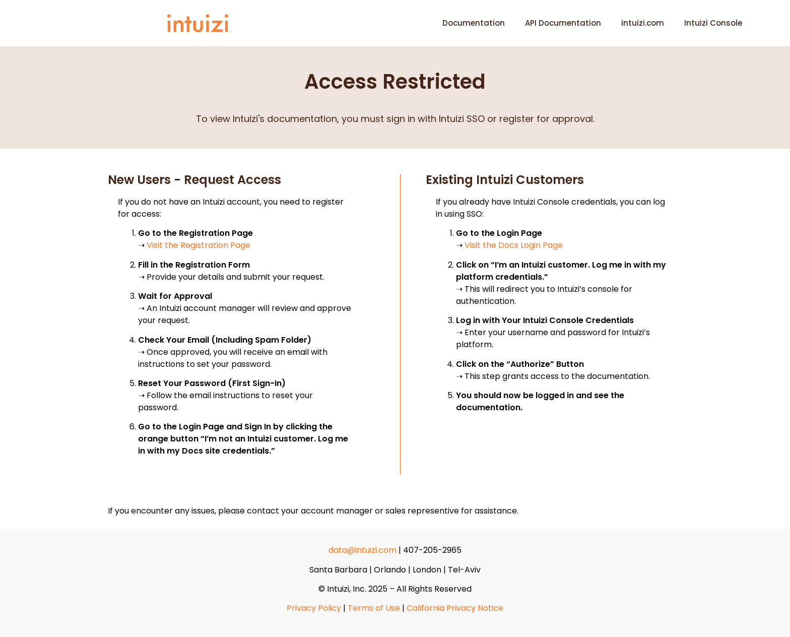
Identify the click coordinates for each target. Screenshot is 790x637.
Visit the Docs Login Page (514, 245)
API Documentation (563, 23)
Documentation (473, 23)
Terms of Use (374, 608)
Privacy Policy (314, 608)
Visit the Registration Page (198, 245)
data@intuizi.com (362, 550)
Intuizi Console (713, 23)
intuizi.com (642, 23)
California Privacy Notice (455, 608)
